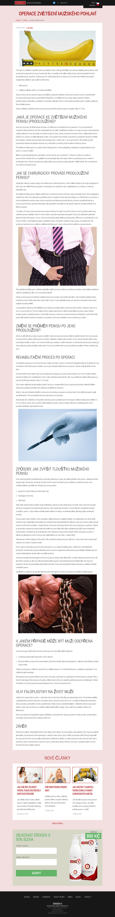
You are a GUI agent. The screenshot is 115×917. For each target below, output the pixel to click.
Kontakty (87, 897)
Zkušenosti (46, 897)
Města (70, 897)
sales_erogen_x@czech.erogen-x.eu (57, 906)
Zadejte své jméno (22, 846)
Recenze (36, 897)
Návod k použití (59, 897)
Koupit (36, 873)
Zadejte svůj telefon (22, 857)
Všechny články (57, 823)
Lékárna (27, 897)
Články (78, 897)
